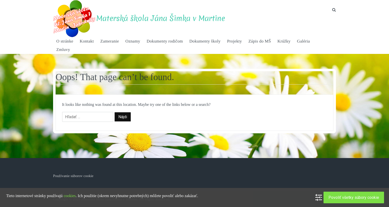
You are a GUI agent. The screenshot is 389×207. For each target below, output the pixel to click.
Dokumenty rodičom (165, 41)
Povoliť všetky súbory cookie (353, 197)
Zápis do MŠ (259, 41)
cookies (70, 196)
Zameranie (109, 41)
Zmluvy (63, 49)
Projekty (234, 41)
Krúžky (284, 41)
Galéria (303, 41)
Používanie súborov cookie (73, 176)
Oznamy (133, 41)
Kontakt (87, 41)
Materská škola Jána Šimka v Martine (160, 18)
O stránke (64, 41)
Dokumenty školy (205, 41)
